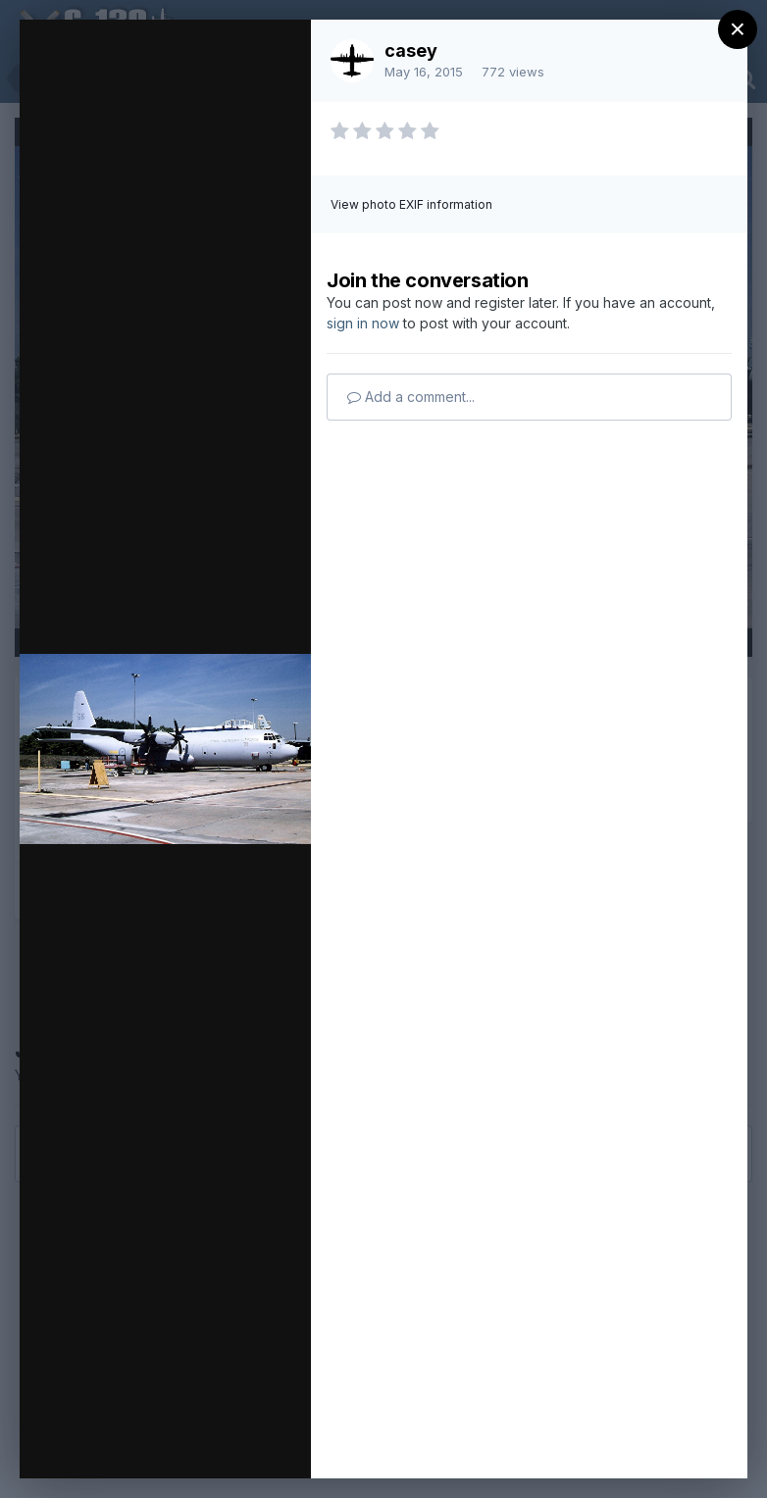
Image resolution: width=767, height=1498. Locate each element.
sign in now (363, 323)
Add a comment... (411, 396)
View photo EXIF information (411, 204)
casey (410, 50)
